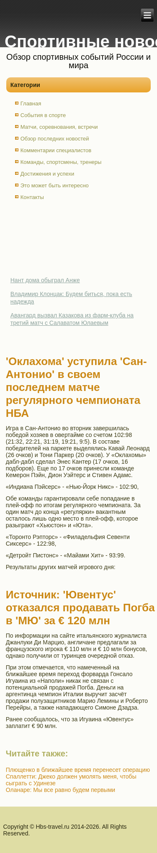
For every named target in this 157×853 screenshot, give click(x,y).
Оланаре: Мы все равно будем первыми (60, 790)
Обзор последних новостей (55, 138)
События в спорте (43, 115)
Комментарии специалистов (56, 150)
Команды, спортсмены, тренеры (61, 162)
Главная (31, 103)
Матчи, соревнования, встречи (59, 127)
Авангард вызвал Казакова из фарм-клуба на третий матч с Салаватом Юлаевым (72, 319)
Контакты (32, 197)
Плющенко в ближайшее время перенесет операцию (78, 769)
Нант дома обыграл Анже (45, 280)
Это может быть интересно (55, 185)
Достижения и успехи (47, 174)
